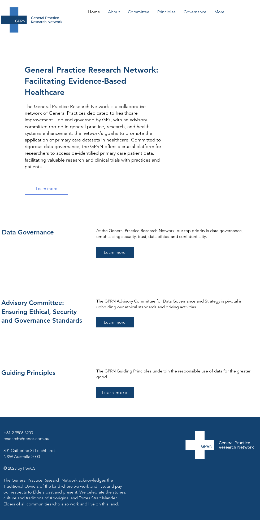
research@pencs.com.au (26, 438)
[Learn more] (46, 189)
